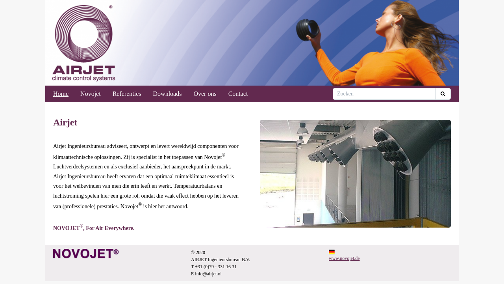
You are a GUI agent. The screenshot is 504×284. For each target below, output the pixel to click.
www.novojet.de (344, 258)
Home (61, 93)
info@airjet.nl (208, 274)
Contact (238, 93)
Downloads (167, 93)
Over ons (204, 93)
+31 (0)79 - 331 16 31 (216, 266)
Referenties (127, 93)
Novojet (90, 93)
